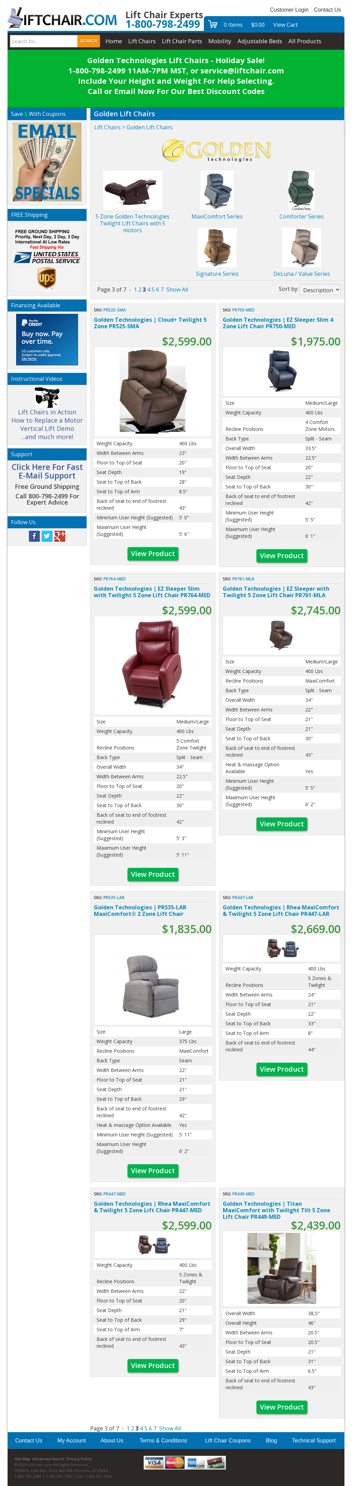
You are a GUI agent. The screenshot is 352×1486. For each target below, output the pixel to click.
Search (89, 41)
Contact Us (327, 10)
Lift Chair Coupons (228, 1440)
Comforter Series (301, 216)
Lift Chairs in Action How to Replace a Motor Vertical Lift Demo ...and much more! (47, 417)
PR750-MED (243, 310)
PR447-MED (114, 1194)
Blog (271, 1440)
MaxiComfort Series (217, 216)
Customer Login (289, 10)
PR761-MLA (243, 579)
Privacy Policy (79, 1458)
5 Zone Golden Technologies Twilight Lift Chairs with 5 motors (132, 223)
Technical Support (314, 1440)
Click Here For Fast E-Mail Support (47, 471)
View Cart (285, 24)
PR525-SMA (114, 310)
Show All (177, 289)
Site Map (22, 1458)
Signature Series (217, 274)
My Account (71, 1440)
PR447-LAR (242, 897)
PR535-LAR (113, 897)
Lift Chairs (107, 127)
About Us (112, 1440)
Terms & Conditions (163, 1440)
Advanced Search (48, 1458)
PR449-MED (243, 1194)
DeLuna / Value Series (301, 274)
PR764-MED (114, 579)
